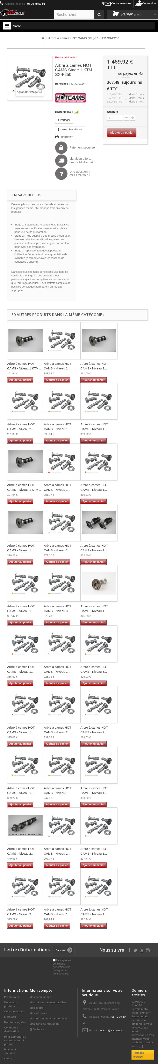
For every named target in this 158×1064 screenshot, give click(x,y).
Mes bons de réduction (44, 1023)
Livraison (10, 1016)
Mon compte (41, 990)
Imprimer (67, 136)
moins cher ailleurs (70, 129)
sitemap (9, 1058)
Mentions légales (15, 1022)
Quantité (112, 111)
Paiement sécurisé (75, 148)
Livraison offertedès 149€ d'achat (74, 161)
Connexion (149, 3)
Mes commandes (40, 997)
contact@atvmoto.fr (110, 1030)
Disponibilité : (64, 111)
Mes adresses (38, 1013)
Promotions (11, 997)
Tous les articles (138, 1054)
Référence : (62, 83)
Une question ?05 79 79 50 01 (72, 174)
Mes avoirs (36, 1007)
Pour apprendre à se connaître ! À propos (15, 1040)
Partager (64, 119)
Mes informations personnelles (49, 1018)
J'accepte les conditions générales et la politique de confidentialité (62, 967)
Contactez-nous (121, 3)
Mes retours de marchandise (48, 1002)
